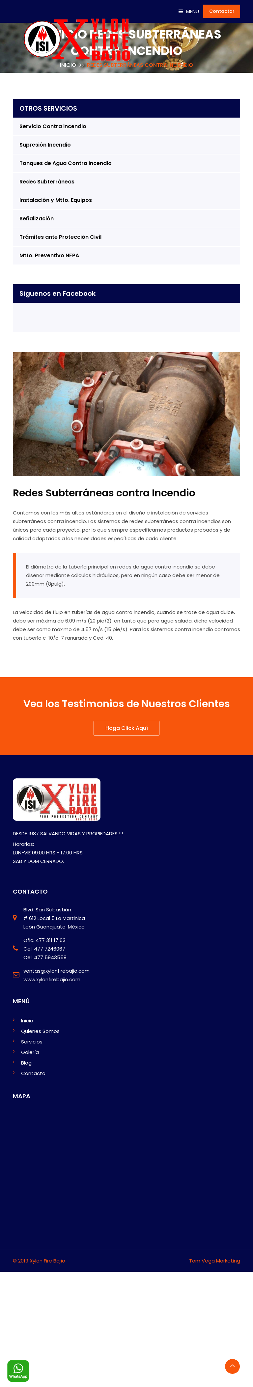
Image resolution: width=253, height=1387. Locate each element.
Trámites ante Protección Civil (60, 237)
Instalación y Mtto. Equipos (55, 200)
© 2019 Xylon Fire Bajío (39, 1260)
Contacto (33, 1073)
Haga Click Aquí (126, 728)
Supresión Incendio (45, 145)
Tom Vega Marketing (214, 1260)
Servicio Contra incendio (52, 126)
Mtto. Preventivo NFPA (49, 255)
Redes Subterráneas (46, 181)
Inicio (27, 1020)
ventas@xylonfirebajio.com (56, 970)
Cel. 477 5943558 (45, 957)
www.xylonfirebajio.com (51, 979)
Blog (26, 1062)
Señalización (36, 218)
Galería (30, 1052)
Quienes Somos (40, 1031)
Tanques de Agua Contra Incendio (65, 163)
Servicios (31, 1041)
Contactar (222, 11)
